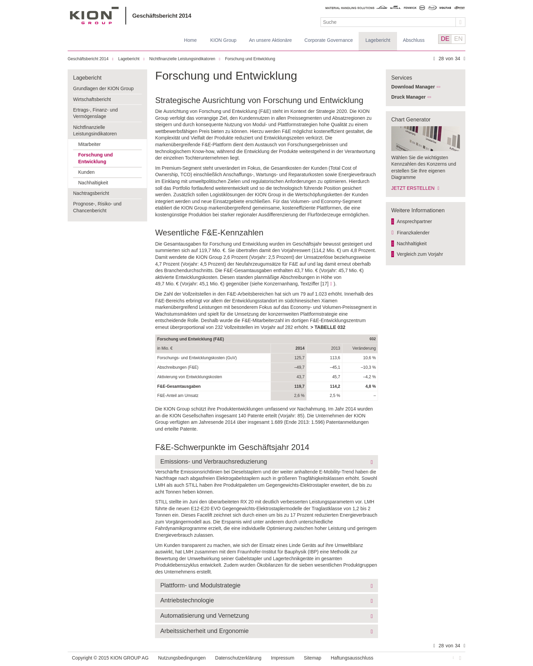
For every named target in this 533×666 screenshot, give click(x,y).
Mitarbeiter (89, 144)
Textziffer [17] (314, 283)
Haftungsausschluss (352, 658)
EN (458, 38)
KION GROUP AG (94, 15)
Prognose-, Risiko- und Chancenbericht (97, 207)
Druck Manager (408, 97)
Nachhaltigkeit (93, 182)
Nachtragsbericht (91, 193)
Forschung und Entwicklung (250, 58)
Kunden (86, 172)
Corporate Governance (329, 40)
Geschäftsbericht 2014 (161, 16)
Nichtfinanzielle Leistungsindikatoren (182, 58)
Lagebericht (377, 40)
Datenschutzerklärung (238, 658)
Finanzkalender (413, 232)
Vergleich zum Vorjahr (420, 254)
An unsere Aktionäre (270, 40)
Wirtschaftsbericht (92, 99)
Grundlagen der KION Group (103, 88)
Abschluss (414, 40)
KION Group (223, 40)
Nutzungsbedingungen (182, 658)
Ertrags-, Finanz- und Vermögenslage (95, 113)
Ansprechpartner (414, 221)
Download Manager (413, 86)
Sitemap (312, 658)
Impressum (282, 658)
